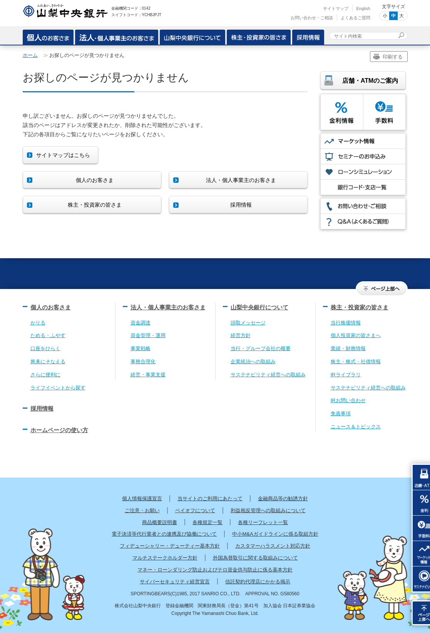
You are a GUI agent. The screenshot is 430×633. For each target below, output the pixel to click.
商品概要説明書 (159, 522)
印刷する (393, 57)
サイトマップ (335, 8)
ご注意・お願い (142, 510)
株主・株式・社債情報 (356, 361)
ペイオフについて (195, 510)
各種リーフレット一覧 (263, 522)
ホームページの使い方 (59, 430)
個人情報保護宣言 (142, 498)
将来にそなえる (47, 361)
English (363, 8)
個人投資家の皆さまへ (356, 335)
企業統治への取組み (253, 361)
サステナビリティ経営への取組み (268, 374)
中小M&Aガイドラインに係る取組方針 (275, 534)
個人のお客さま (48, 36)
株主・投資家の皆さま (259, 36)
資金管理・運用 (148, 335)
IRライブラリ (346, 374)
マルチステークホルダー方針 (164, 558)
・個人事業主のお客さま (116, 36)
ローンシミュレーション (363, 171)
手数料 (384, 112)
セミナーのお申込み (363, 156)
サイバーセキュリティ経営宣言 (175, 582)
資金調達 (141, 323)
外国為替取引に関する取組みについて (255, 558)
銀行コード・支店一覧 (363, 187)
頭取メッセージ (248, 323)
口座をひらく (45, 348)
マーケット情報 (363, 141)
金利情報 (342, 112)
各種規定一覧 (207, 522)
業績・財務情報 (348, 348)
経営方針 (241, 335)
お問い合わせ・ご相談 (312, 17)
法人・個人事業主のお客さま (168, 307)
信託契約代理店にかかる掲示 (257, 582)
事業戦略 (141, 348)
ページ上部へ (382, 289)
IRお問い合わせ (348, 400)
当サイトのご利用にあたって (210, 498)
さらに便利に (45, 374)
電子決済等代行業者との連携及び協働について (164, 534)
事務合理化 (143, 361)
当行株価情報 (346, 323)
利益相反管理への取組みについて (268, 510)
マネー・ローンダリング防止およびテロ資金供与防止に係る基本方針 (215, 570)
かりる (37, 323)
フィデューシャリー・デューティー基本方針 (170, 546)
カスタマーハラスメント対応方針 (272, 546)
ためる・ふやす (47, 335)
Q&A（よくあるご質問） (363, 221)
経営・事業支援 (148, 374)
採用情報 (308, 36)
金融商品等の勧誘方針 (283, 498)
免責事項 (341, 413)
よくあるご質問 (355, 17)
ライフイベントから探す (57, 388)
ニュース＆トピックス (356, 426)
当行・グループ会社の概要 (261, 348)
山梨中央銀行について (192, 36)
